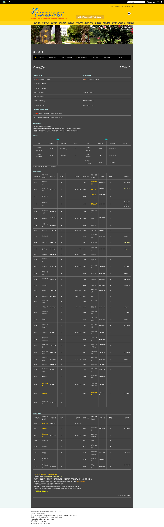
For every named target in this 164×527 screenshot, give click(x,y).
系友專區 (121, 23)
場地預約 (106, 23)
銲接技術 (93, 230)
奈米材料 (93, 285)
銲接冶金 (44, 230)
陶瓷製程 (44, 242)
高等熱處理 (45, 236)
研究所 (60, 117)
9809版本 (37, 96)
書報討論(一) (63, 149)
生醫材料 (93, 280)
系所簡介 (45, 23)
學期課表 (95, 57)
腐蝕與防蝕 (45, 296)
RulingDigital (42, 519)
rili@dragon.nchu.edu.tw (69, 515)
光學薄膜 (44, 364)
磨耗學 (93, 296)
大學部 (60, 113)
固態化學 (44, 319)
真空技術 (44, 266)
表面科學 (44, 218)
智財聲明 (42, 513)
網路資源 (130, 23)
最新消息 (37, 23)
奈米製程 (44, 249)
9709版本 (37, 105)
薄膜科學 (44, 254)
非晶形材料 (94, 307)
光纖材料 (44, 290)
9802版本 (37, 101)
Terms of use (50, 519)
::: (108, 6)
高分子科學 (94, 364)
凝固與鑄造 (94, 242)
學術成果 (79, 23)
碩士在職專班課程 (67, 57)
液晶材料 (93, 273)
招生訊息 (71, 23)
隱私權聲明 (34, 513)
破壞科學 (93, 254)
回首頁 (111, 6)
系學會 (114, 23)
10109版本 (37, 84)
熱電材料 (44, 332)
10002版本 (37, 88)
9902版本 (37, 92)
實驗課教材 (107, 57)
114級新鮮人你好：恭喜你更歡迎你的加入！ (89, 17)
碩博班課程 (52, 57)
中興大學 (117, 6)
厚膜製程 (93, 260)
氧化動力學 (45, 307)
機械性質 (93, 225)
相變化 (93, 218)
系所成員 (54, 23)
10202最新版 (41, 79)
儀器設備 (98, 23)
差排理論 (44, 446)
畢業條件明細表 (82, 57)
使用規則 (57, 511)
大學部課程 (40, 57)
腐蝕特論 (44, 453)
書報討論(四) (112, 155)
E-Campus (119, 57)
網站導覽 (130, 6)
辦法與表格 (88, 23)
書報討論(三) (112, 149)
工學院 (124, 6)
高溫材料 (44, 285)
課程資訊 (62, 23)
